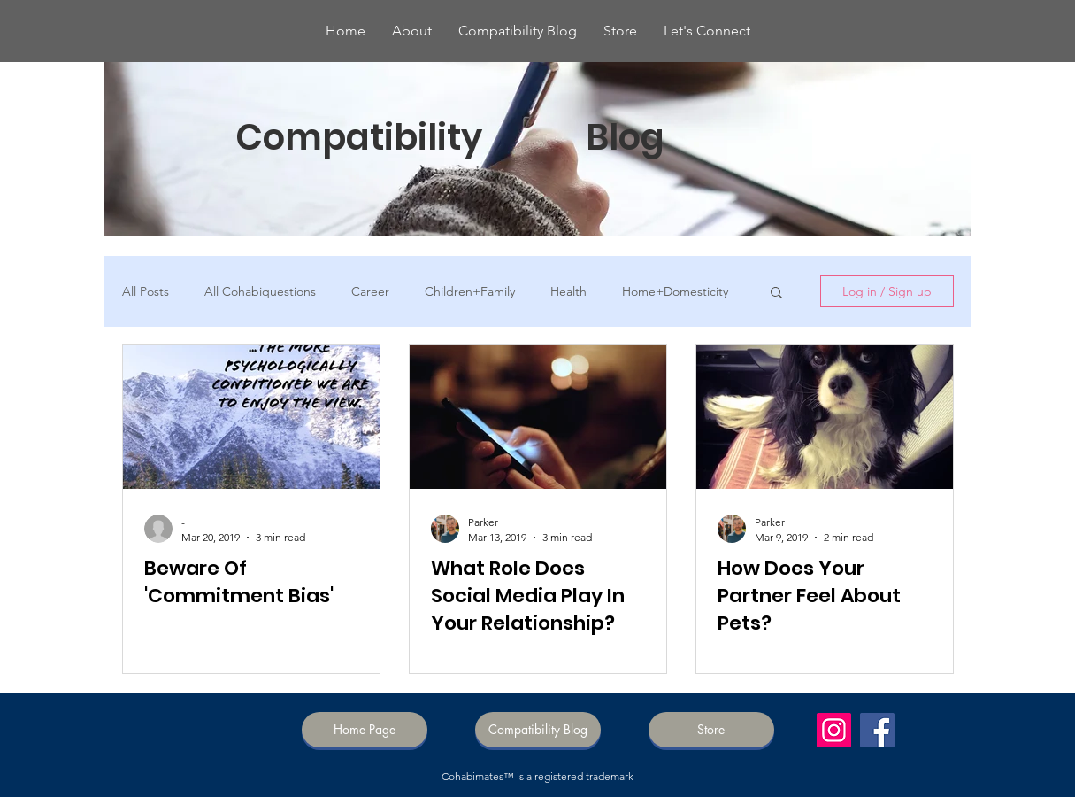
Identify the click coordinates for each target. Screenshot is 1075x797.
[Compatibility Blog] (538, 729)
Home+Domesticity (675, 291)
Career (370, 291)
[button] (776, 293)
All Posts (145, 291)
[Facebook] (877, 730)
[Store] (711, 729)
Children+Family (470, 291)
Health (568, 291)
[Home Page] (364, 729)
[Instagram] (834, 730)
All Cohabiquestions (260, 291)
